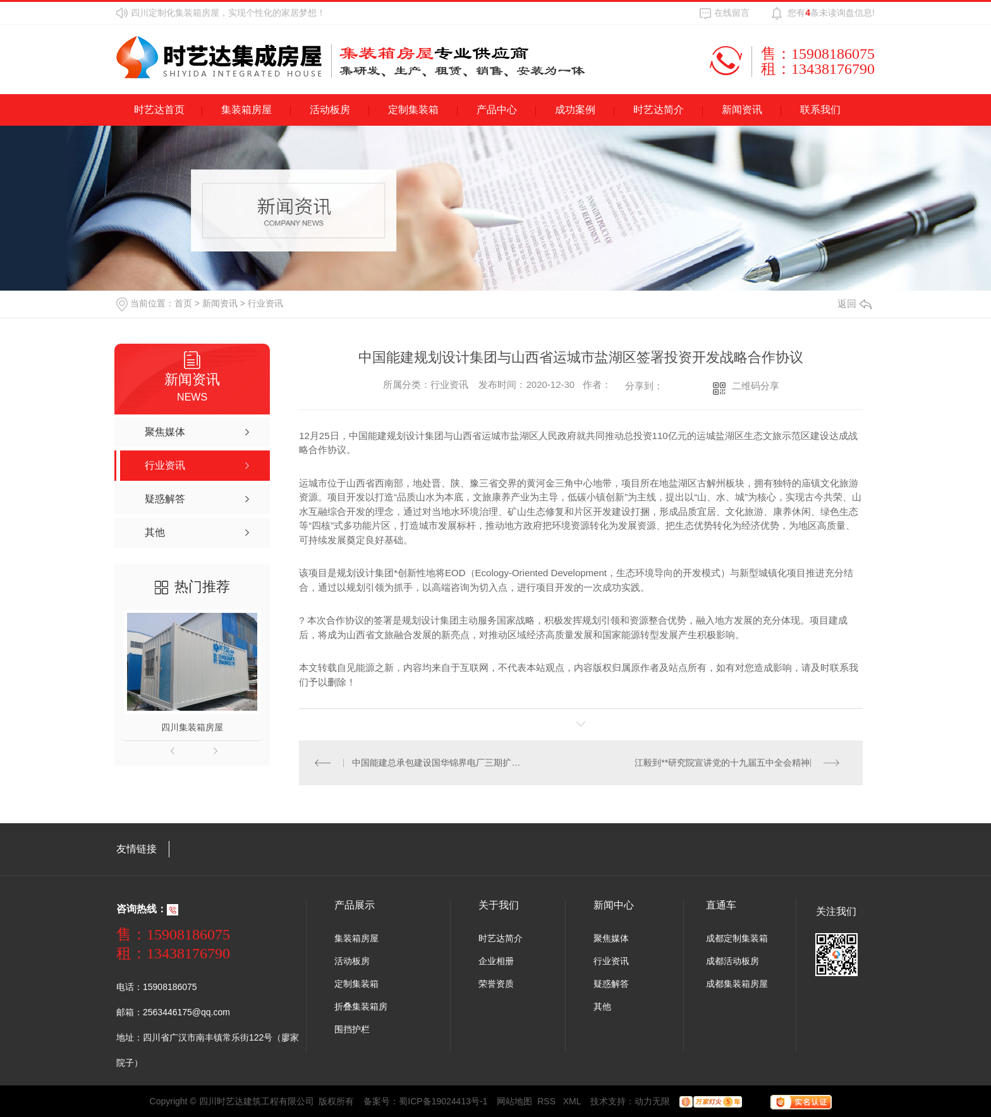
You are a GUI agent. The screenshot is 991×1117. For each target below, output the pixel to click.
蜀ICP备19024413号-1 (443, 1101)
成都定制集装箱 (737, 938)
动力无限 (652, 1101)
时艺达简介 (658, 109)
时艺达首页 (159, 109)
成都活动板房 (732, 961)
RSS (547, 1101)
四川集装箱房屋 (192, 727)
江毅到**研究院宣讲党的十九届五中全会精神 (722, 763)
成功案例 (575, 109)
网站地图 (514, 1101)
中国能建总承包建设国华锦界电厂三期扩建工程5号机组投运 (440, 763)
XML (572, 1101)
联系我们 (820, 109)
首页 (183, 303)
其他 (602, 1006)
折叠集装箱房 (360, 1006)
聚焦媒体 (611, 938)
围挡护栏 (352, 1029)
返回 (854, 303)
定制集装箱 (413, 109)
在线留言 (732, 13)
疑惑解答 (611, 984)
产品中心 (497, 109)
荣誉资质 (496, 984)
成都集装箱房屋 (737, 984)
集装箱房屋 (246, 109)
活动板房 (330, 109)
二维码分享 (755, 385)
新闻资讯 (742, 109)
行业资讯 (265, 303)
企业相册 (496, 961)
